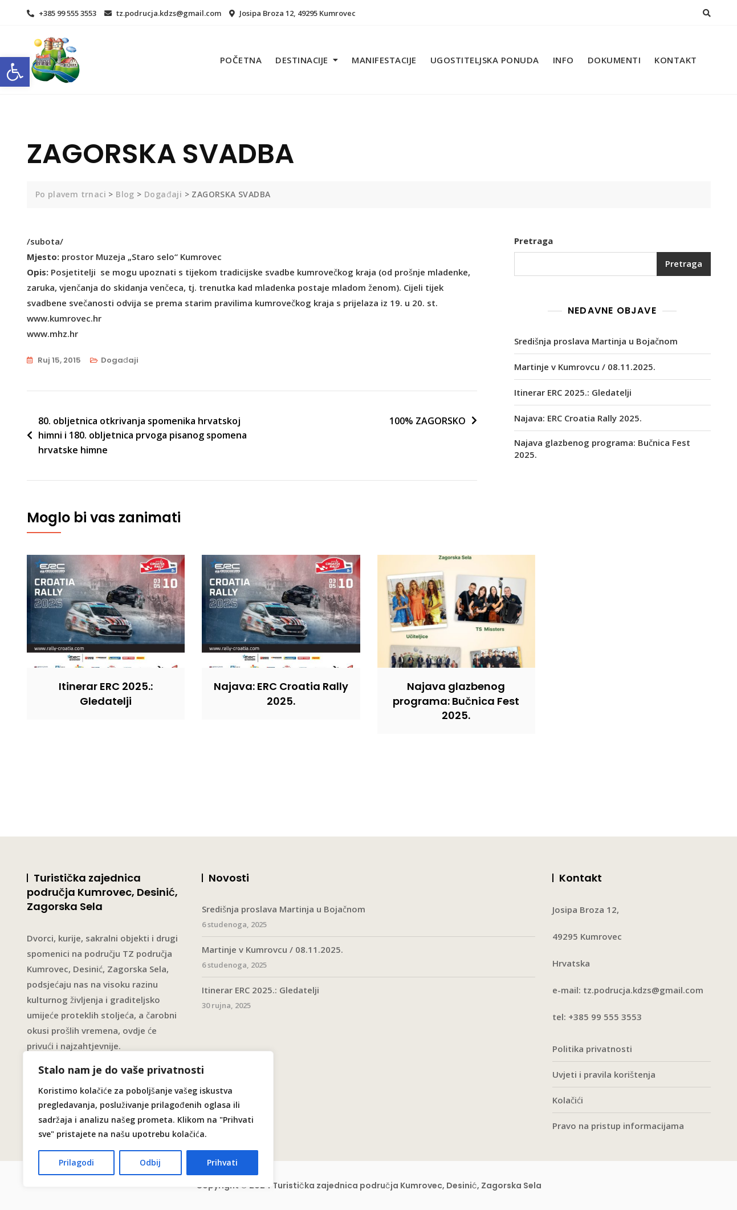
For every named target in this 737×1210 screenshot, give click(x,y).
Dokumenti (614, 60)
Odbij (150, 1162)
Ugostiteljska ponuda (484, 60)
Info (563, 60)
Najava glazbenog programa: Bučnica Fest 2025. (602, 448)
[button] (15, 72)
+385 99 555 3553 (61, 13)
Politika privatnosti (592, 1048)
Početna (241, 60)
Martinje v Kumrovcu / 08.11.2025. (584, 366)
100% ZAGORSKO (427, 421)
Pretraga (533, 240)
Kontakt (675, 60)
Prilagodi (76, 1162)
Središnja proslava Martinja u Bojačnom (596, 341)
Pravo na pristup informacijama (618, 1125)
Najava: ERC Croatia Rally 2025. (578, 418)
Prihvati (222, 1162)
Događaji (120, 360)
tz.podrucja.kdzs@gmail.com (162, 13)
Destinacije (301, 60)
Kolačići (567, 1100)
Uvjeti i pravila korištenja (603, 1074)
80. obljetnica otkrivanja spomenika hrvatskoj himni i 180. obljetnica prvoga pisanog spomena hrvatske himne (142, 435)
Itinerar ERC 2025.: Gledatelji (573, 392)
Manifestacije (384, 60)
